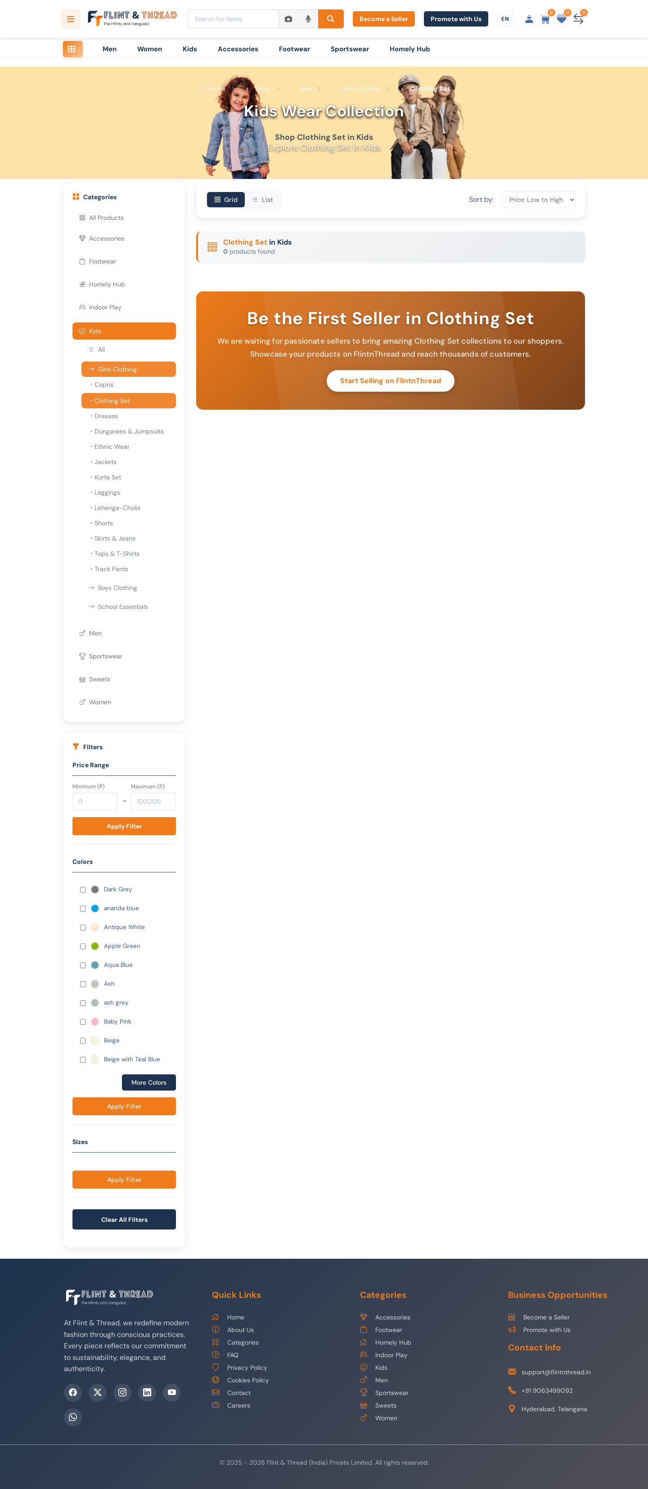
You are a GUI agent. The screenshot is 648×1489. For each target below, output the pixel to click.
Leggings (104, 492)
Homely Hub (410, 49)
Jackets (102, 462)
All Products (101, 218)
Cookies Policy (240, 1380)
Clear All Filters (124, 1220)
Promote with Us (456, 19)
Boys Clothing (112, 588)
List (262, 200)
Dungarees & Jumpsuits (126, 431)
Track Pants (108, 569)
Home (228, 1317)
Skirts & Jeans (111, 538)
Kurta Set (104, 477)
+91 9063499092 (540, 1390)
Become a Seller (384, 19)
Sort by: (481, 200)
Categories (235, 1342)
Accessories (238, 49)
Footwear (294, 49)
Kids (190, 49)
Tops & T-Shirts (114, 554)
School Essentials (118, 607)
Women (149, 49)
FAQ (225, 1355)
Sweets (94, 679)
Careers (231, 1405)
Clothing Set (109, 401)
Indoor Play (100, 307)
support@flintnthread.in (549, 1372)
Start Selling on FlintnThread (390, 380)
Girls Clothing (112, 369)
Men (110, 49)
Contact (231, 1393)
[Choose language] (505, 19)
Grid (226, 200)
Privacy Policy (239, 1368)
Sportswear (350, 49)
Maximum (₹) (147, 786)
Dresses (103, 416)
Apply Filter (124, 826)
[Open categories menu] (71, 19)
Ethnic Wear (109, 447)
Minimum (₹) (88, 786)
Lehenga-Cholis (114, 508)
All (96, 349)
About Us (233, 1330)
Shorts (100, 523)
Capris (100, 384)
